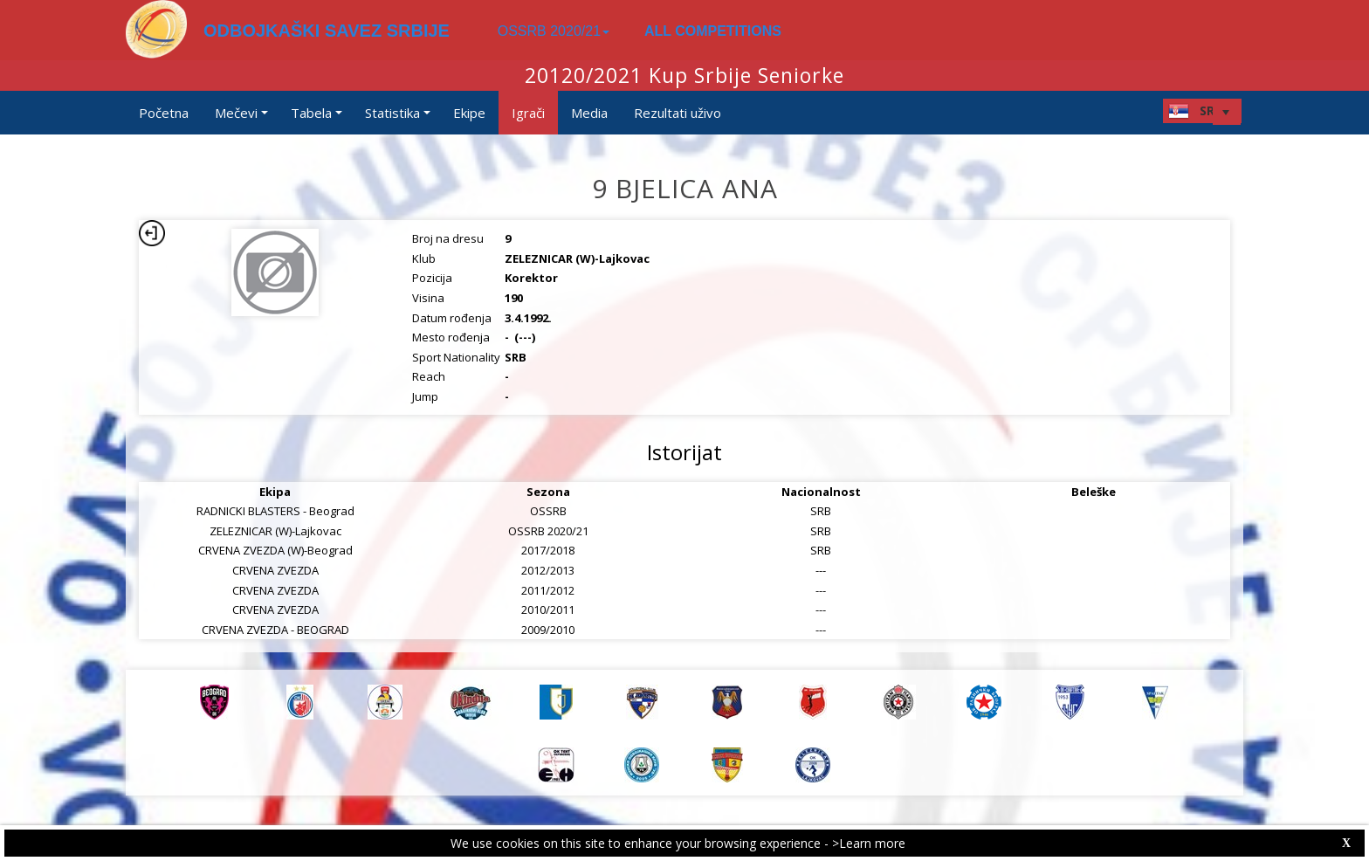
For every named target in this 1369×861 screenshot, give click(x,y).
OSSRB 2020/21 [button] (553, 31)
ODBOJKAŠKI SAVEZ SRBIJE (326, 30)
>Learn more (868, 843)
